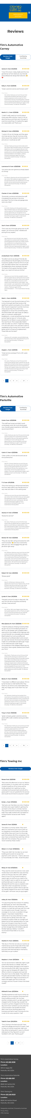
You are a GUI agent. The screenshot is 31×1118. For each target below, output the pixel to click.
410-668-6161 (10, 1078)
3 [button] (13, 380)
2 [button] (15, 1043)
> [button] (27, 380)
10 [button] (24, 745)
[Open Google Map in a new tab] (15, 1069)
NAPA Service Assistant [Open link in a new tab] (18, 15)
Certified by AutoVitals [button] (23, 57)
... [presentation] (20, 380)
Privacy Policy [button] (4, 1110)
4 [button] (16, 380)
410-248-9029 (10, 1094)
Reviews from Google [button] (7, 57)
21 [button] (23, 380)
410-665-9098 (10, 1062)
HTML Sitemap (5, 1113)
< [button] (3, 380)
